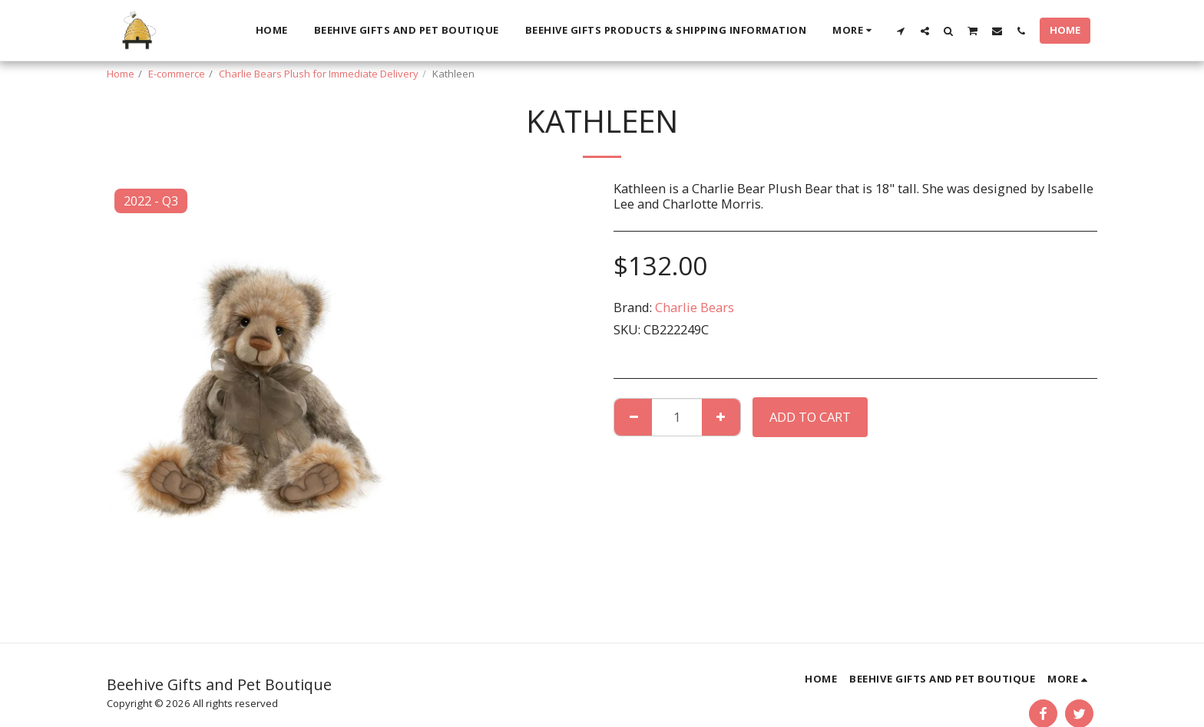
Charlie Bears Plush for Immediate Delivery (318, 74)
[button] (901, 30)
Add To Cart (810, 417)
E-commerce (176, 74)
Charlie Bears (694, 307)
